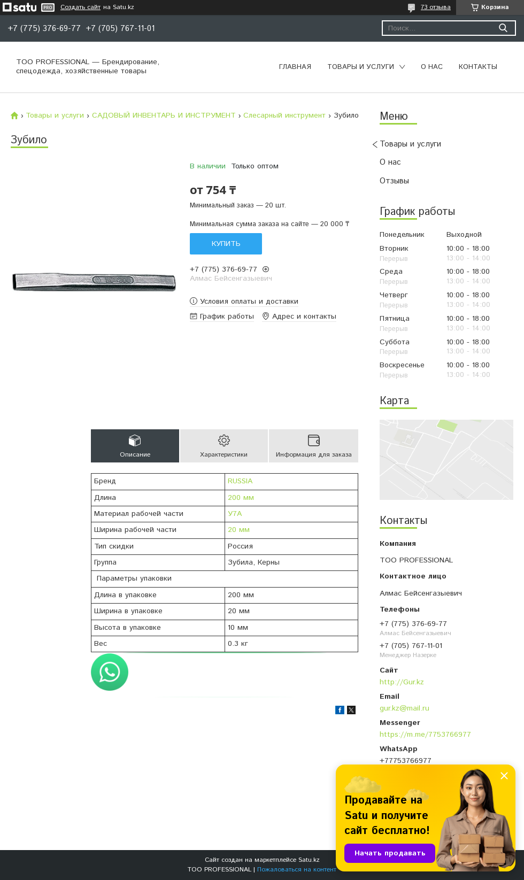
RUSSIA (240, 481)
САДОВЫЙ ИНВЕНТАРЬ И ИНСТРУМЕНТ (164, 115)
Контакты (478, 67)
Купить (226, 243)
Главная (295, 67)
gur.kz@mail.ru (404, 708)
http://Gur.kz (402, 682)
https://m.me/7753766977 (425, 734)
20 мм (239, 529)
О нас (432, 67)
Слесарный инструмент (284, 115)
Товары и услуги (360, 67)
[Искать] (503, 28)
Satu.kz (309, 859)
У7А (235, 513)
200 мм (241, 497)
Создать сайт (80, 7)
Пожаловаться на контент (296, 869)
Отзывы (394, 181)
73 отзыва (436, 7)
